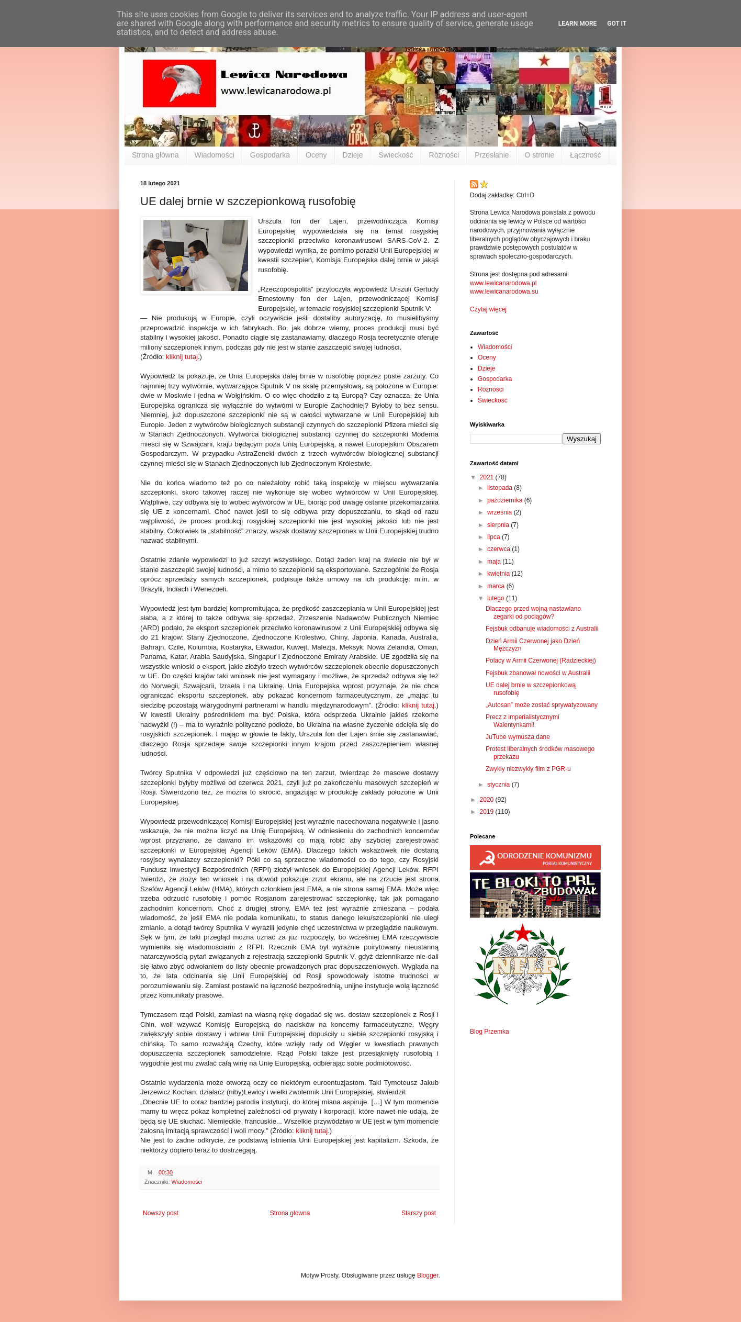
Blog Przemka (489, 1031)
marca (497, 586)
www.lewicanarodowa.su (504, 291)
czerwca (499, 549)
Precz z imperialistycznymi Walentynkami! (522, 720)
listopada (500, 487)
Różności (444, 155)
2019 (488, 811)
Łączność (585, 155)
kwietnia (499, 573)
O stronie (540, 155)
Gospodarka (270, 155)
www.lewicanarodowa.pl (503, 283)
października (505, 500)
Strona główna (155, 155)
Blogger (428, 1275)
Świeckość (395, 155)
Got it (616, 23)
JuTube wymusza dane (518, 737)
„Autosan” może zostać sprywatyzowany (542, 705)
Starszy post (418, 1213)
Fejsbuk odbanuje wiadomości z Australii (542, 628)
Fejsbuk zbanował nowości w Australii (538, 673)
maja (494, 561)
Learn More (577, 23)
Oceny (316, 155)
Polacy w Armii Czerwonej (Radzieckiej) (541, 660)
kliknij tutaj (182, 357)
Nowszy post (160, 1213)
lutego (496, 598)
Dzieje (353, 155)
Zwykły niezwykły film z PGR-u (528, 768)
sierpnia (499, 525)
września (500, 512)
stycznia (499, 784)
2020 (488, 799)
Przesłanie (492, 155)
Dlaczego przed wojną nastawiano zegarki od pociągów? (533, 612)
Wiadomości (214, 155)
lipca (494, 537)
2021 (488, 477)
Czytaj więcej (488, 309)
